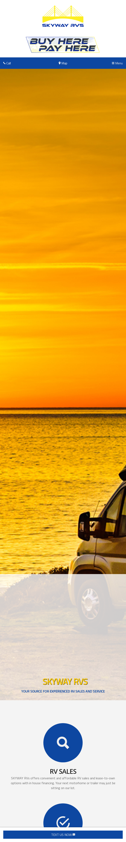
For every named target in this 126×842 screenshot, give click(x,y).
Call (7, 63)
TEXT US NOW (63, 834)
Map (63, 63)
